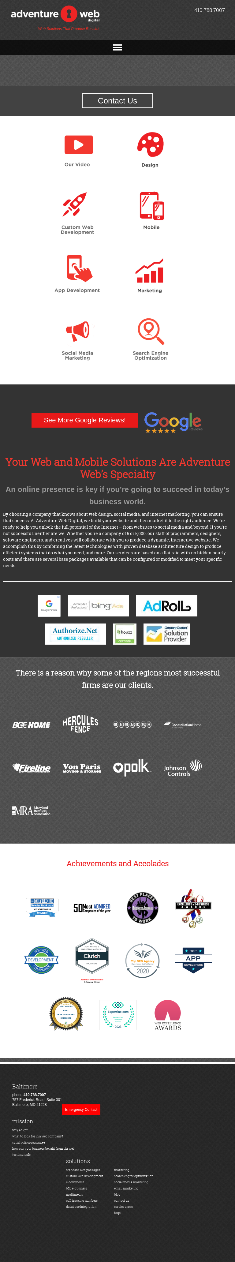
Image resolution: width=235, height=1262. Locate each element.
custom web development (84, 1176)
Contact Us (117, 100)
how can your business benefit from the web (43, 1149)
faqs (117, 1213)
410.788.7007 (209, 9)
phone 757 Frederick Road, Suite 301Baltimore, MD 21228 (37, 1095)
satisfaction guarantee (28, 1142)
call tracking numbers (82, 1201)
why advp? (20, 1130)
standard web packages (83, 1170)
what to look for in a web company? (37, 1136)
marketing (121, 1170)
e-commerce (75, 1182)
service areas (123, 1207)
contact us (121, 1201)
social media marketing (131, 1182)
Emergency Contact (81, 1109)
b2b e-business (76, 1188)
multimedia (74, 1194)
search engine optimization (133, 1176)
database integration (81, 1207)
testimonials (21, 1155)
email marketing (126, 1188)
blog (117, 1194)
